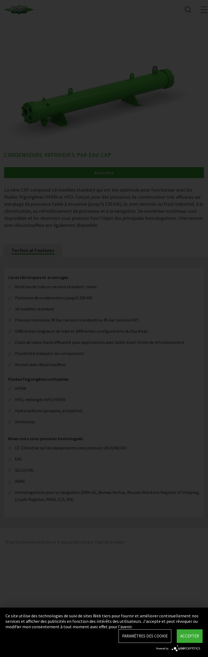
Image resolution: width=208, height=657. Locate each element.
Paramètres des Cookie (145, 636)
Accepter (189, 636)
